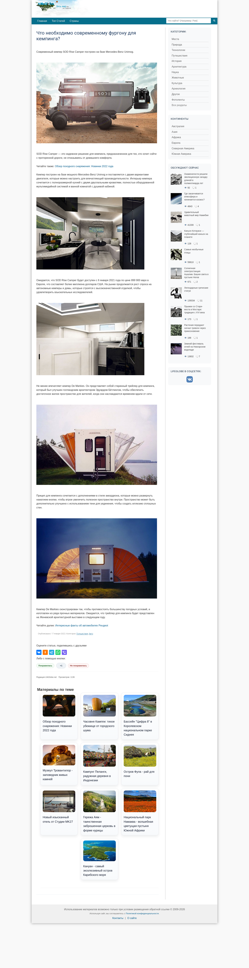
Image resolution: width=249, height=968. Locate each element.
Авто (91, 634)
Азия (174, 132)
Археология (178, 88)
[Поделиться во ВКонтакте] (38, 652)
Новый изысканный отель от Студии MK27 (59, 807)
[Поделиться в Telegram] (51, 652)
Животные (178, 77)
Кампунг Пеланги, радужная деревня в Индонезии (99, 763)
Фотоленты (178, 99)
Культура (177, 83)
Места (175, 39)
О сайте (132, 918)
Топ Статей (58, 21)
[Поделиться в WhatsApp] (58, 652)
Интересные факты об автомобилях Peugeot (81, 625)
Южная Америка (181, 153)
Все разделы (179, 105)
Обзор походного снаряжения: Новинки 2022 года (84, 166)
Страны (74, 21)
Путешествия (82, 634)
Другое (176, 94)
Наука (175, 72)
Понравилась (45, 665)
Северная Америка (183, 148)
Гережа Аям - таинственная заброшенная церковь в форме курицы (99, 811)
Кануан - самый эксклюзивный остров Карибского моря (99, 858)
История (177, 61)
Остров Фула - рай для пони (140, 761)
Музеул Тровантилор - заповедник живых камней (59, 763)
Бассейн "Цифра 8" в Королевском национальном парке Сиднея (140, 715)
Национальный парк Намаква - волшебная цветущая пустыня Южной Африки (140, 811)
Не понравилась (78, 665)
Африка (176, 137)
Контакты (117, 918)
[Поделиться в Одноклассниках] (45, 652)
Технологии (178, 50)
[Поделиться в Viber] (64, 652)
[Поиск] (214, 21)
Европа (176, 143)
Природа (177, 44)
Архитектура (179, 66)
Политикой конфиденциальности (142, 913)
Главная (42, 21)
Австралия (178, 126)
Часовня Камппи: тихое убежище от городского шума (99, 713)
